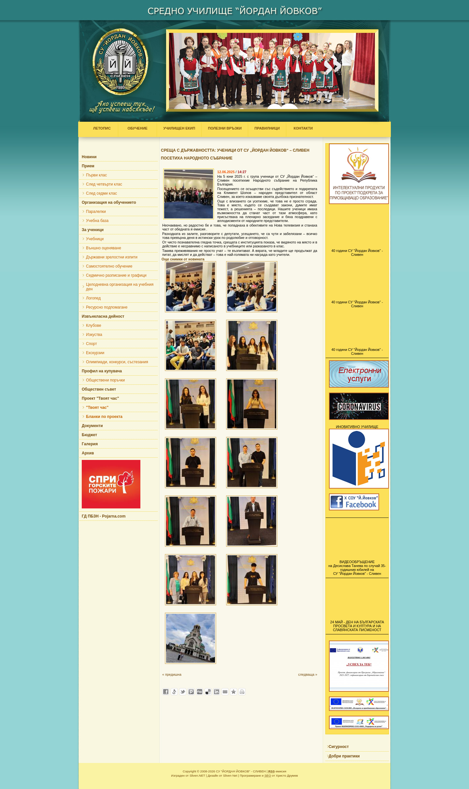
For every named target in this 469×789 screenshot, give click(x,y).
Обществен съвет (99, 389)
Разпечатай (242, 691)
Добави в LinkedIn (216, 691)
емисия (277, 771)
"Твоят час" (97, 407)
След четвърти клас (104, 184)
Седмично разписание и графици (116, 275)
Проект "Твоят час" (100, 398)
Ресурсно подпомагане (106, 307)
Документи (92, 425)
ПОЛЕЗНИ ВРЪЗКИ (225, 128)
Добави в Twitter (182, 691)
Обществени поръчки (105, 380)
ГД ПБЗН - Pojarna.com (103, 516)
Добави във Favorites (233, 691)
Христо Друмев (287, 775)
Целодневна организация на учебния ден (119, 286)
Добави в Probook (191, 691)
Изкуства (94, 334)
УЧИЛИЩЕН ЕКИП (179, 128)
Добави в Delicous (208, 691)
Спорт (91, 343)
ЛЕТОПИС (103, 128)
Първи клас (96, 175)
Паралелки (96, 211)
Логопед (93, 298)
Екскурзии (95, 353)
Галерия (90, 444)
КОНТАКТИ (302, 128)
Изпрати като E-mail (225, 691)
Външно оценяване (103, 248)
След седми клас (101, 193)
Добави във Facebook (165, 691)
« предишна (171, 674)
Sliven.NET (197, 775)
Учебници (95, 239)
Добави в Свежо (174, 691)
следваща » (307, 674)
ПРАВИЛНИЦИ (267, 128)
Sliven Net (230, 775)
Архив (88, 453)
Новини (89, 157)
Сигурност (339, 746)
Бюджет (89, 435)
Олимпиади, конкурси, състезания (117, 362)
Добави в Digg (199, 691)
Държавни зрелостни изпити (111, 257)
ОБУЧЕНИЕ (137, 128)
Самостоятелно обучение (109, 266)
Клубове (93, 325)
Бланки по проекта (104, 416)
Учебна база (97, 220)
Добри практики (344, 756)
